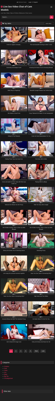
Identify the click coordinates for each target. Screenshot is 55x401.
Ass (5, 372)
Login (29, 2)
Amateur (6, 366)
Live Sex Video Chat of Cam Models (16, 8)
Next (36, 351)
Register (35, 2)
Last (43, 351)
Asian (5, 370)
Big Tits (6, 376)
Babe (5, 374)
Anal (5, 368)
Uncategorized (8, 378)
